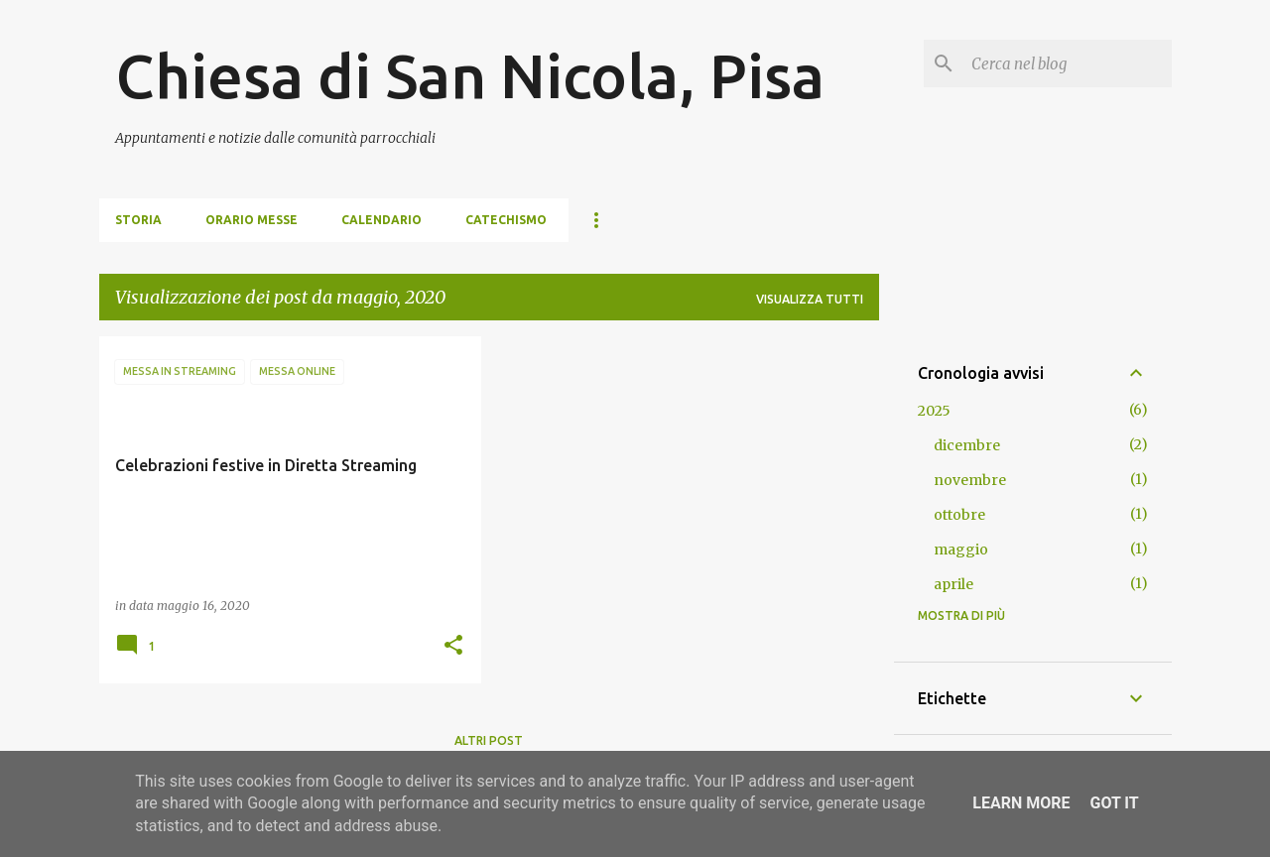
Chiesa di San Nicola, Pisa (470, 75)
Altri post (488, 740)
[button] (453, 646)
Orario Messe (251, 219)
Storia (138, 219)
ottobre (959, 515)
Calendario (381, 219)
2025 (934, 411)
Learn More (1021, 803)
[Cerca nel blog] (1067, 63)
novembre (970, 480)
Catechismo (506, 219)
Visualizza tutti (809, 299)
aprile (953, 584)
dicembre (967, 445)
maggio (961, 549)
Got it (1113, 803)
